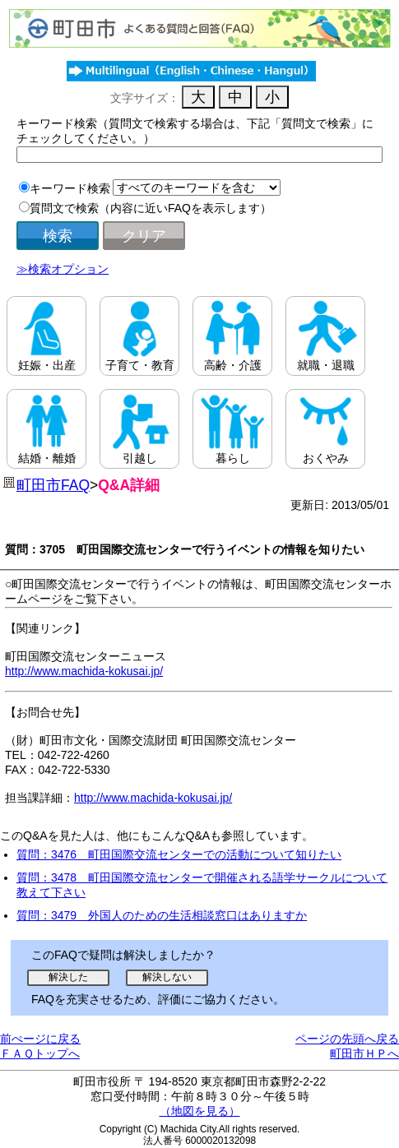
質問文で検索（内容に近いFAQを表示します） (150, 208)
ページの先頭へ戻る (347, 1038)
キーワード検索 (70, 188)
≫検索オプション (62, 268)
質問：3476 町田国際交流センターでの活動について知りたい (178, 854)
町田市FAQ (53, 485)
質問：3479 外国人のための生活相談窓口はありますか (161, 915)
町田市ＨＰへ (364, 1053)
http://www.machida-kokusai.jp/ (84, 671)
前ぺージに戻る (40, 1038)
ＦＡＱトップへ (40, 1053)
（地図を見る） (200, 1111)
